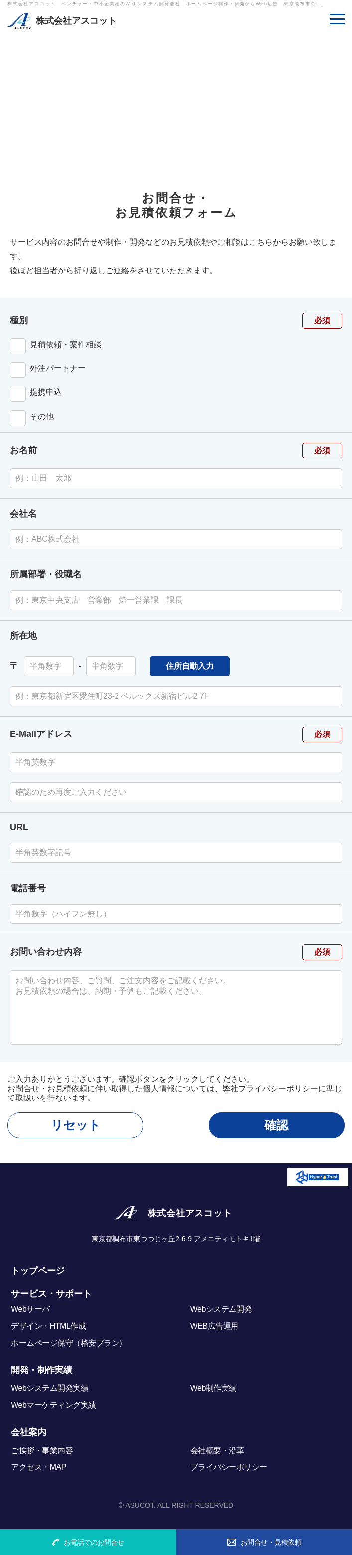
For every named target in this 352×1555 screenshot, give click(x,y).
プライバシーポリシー (278, 1088)
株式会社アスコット (76, 20)
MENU (337, 16)
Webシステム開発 (221, 1309)
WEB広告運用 (214, 1326)
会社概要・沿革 (217, 1450)
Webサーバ (30, 1309)
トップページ (38, 1271)
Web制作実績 (213, 1388)
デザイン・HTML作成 (48, 1326)
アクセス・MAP (38, 1467)
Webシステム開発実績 (49, 1388)
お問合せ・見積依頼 (264, 1542)
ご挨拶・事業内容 (42, 1450)
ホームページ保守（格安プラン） (69, 1343)
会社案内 (28, 1432)
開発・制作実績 (41, 1370)
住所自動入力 (190, 666)
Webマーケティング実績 (53, 1405)
